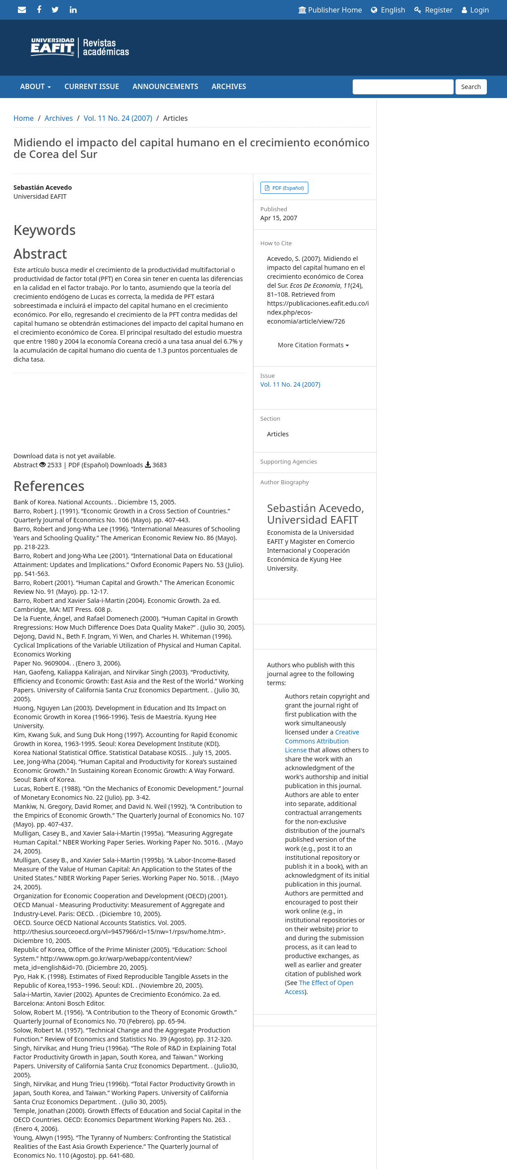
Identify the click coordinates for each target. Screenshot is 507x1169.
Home (23, 118)
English (388, 10)
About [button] (35, 86)
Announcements (165, 86)
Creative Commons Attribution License (322, 741)
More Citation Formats (313, 345)
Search (471, 86)
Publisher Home (330, 10)
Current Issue (91, 86)
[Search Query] (403, 86)
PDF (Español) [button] (287, 187)
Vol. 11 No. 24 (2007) (118, 118)
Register (433, 10)
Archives (229, 86)
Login (475, 10)
